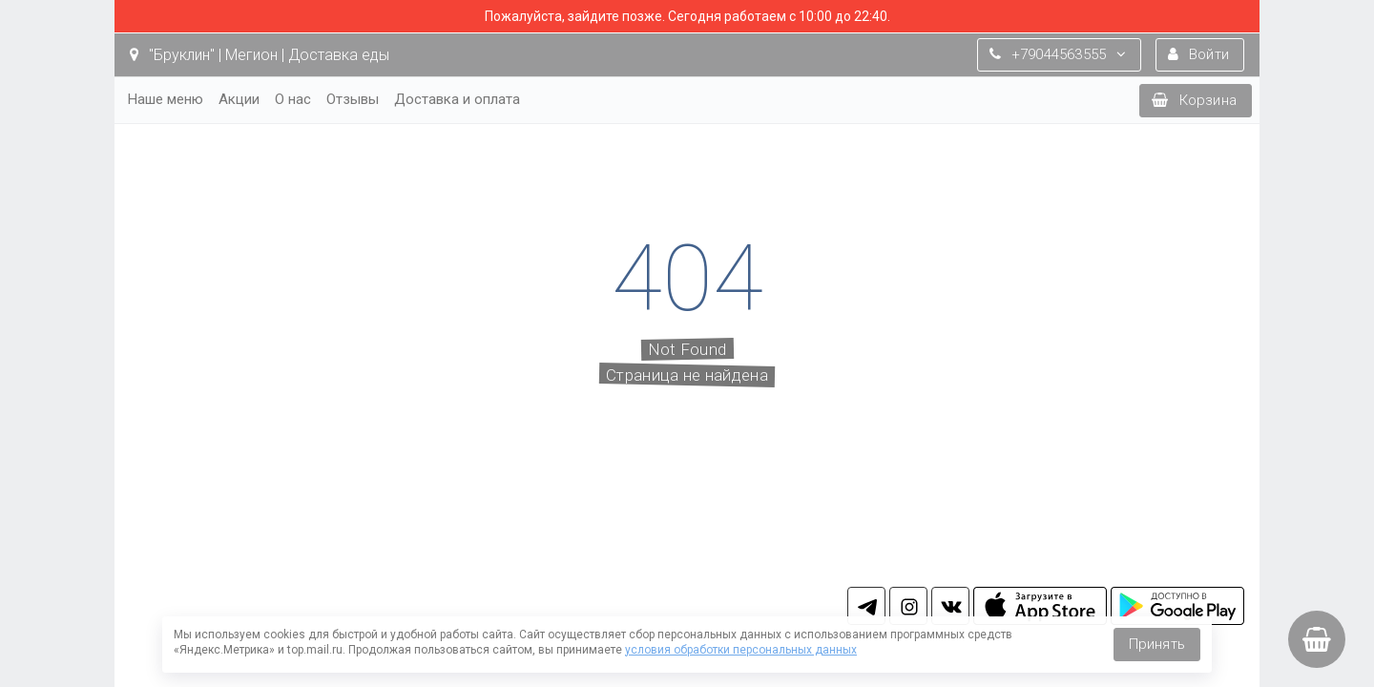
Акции (239, 99)
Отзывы (352, 99)
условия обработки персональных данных (741, 649)
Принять (1157, 644)
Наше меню (165, 99)
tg (866, 606)
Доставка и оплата (457, 99)
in (908, 606)
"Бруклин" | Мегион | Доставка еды (259, 55)
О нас (293, 99)
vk (950, 606)
